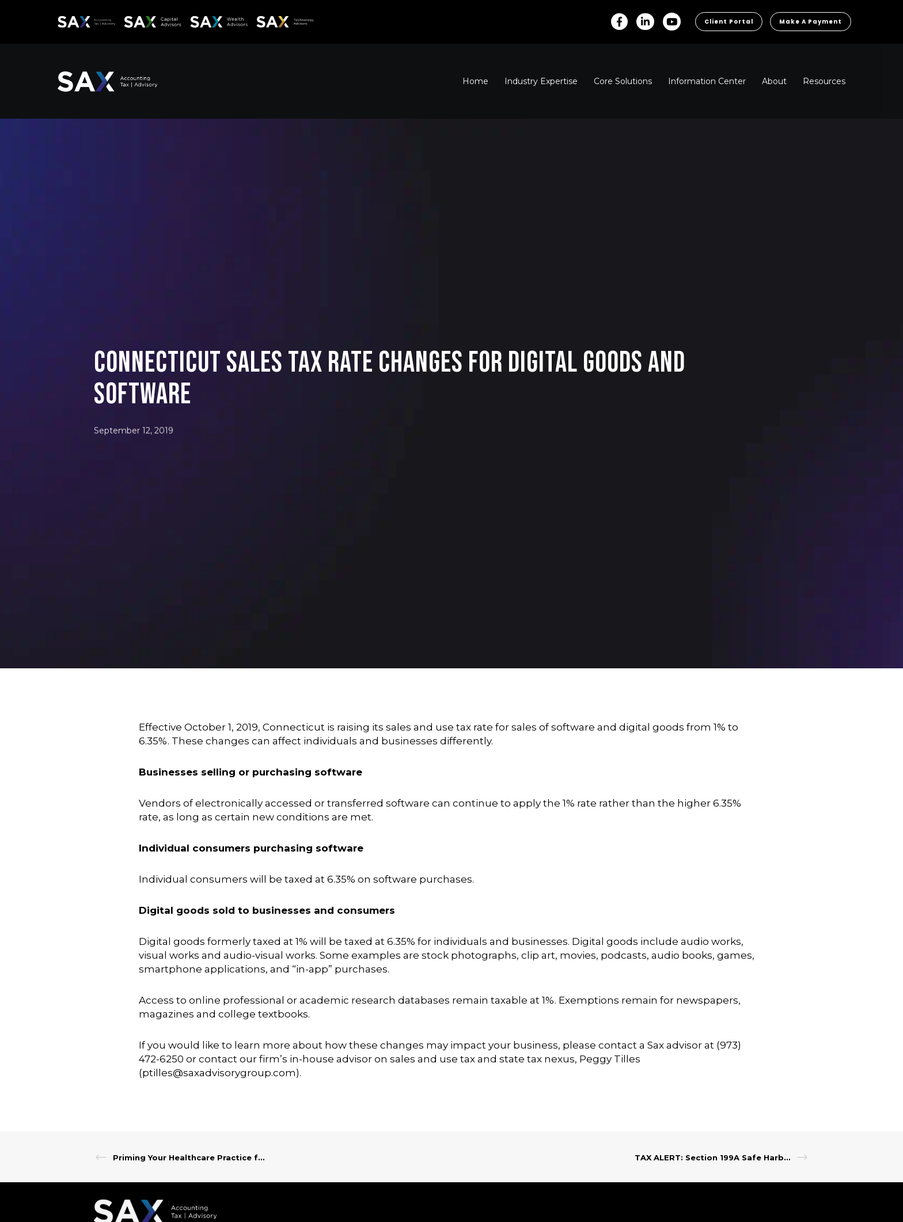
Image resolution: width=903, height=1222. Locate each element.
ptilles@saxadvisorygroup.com (219, 1073)
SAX (64, 20)
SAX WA (203, 20)
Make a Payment (810, 21)
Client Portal (728, 21)
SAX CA (136, 20)
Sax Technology (277, 22)
